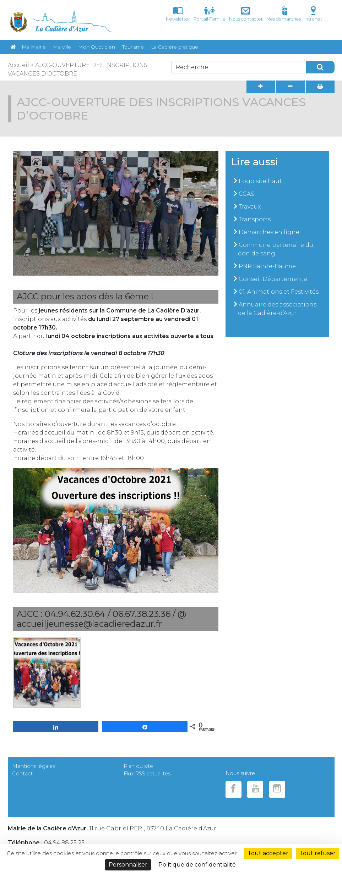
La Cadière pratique (174, 47)
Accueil (18, 65)
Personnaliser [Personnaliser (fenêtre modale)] (128, 864)
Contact (22, 773)
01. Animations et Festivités (279, 291)
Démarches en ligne (269, 232)
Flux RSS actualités (147, 773)
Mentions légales (33, 766)
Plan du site (138, 766)
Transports (255, 219)
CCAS (246, 193)
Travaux (250, 206)
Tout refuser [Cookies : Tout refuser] (317, 853)
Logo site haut (260, 181)
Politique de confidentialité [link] (197, 864)
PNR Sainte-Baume (267, 266)
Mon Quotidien (96, 47)
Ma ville (62, 47)
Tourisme (133, 47)
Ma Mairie (34, 47)
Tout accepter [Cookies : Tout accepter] (268, 853)
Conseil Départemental (274, 279)
